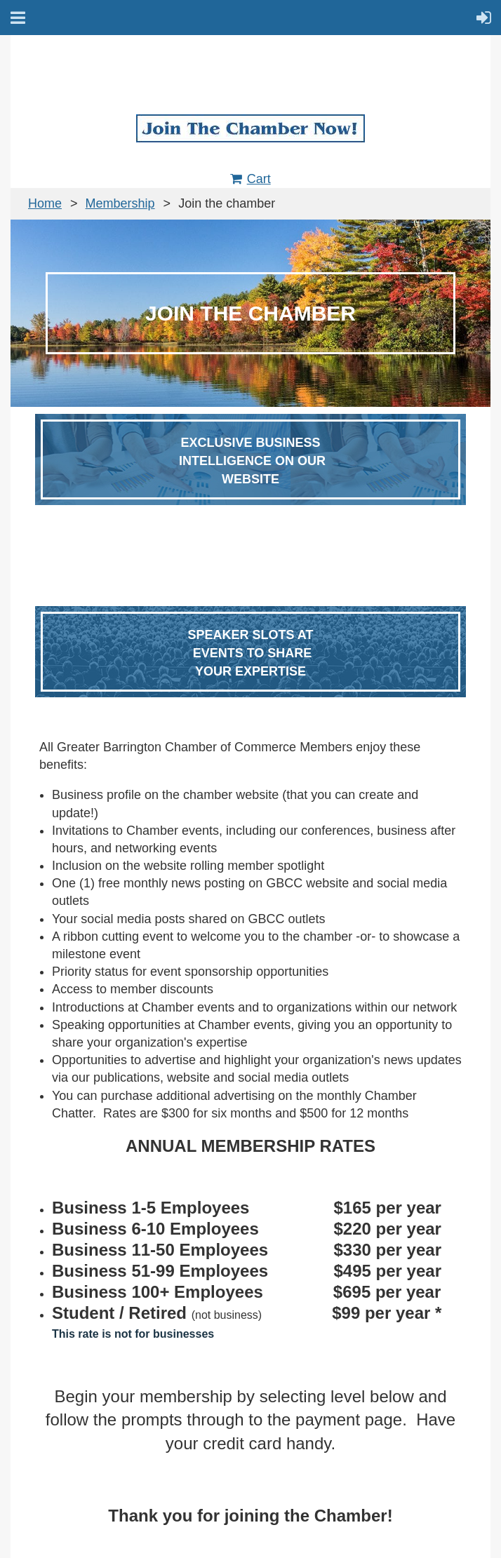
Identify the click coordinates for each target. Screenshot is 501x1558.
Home (45, 203)
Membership (120, 203)
